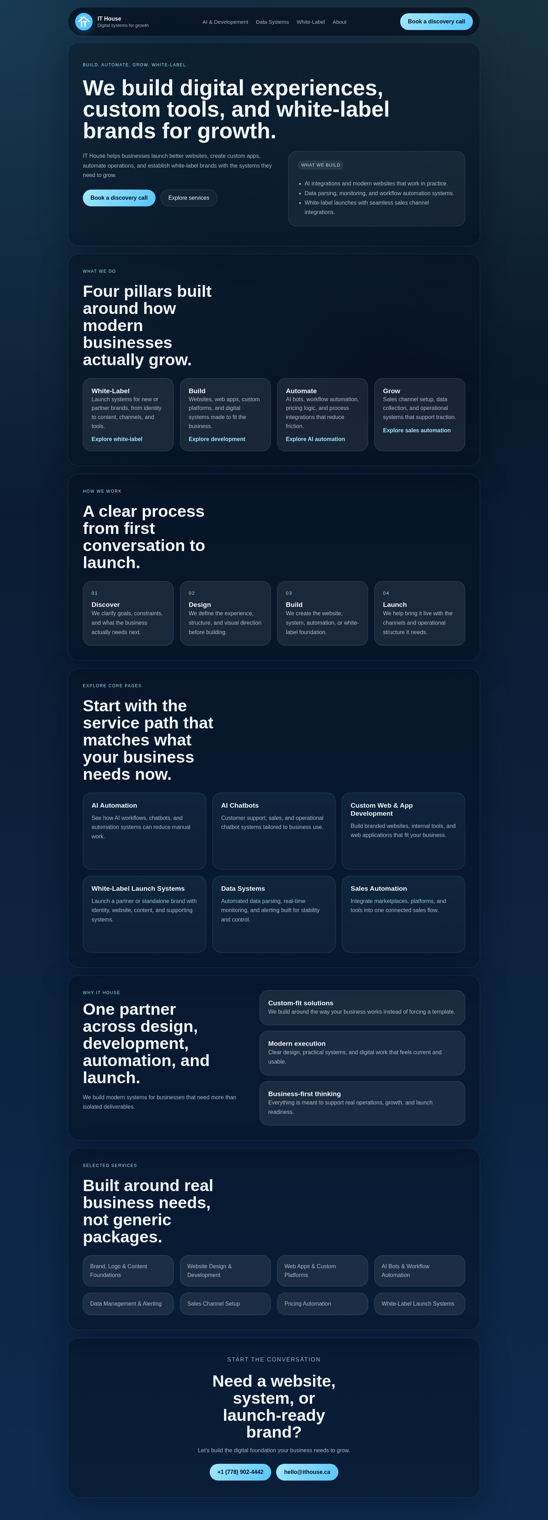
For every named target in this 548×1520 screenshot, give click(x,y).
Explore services (188, 198)
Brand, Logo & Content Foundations (118, 1270)
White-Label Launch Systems (418, 1304)
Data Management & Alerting (126, 1304)
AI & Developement (225, 22)
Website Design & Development (209, 1270)
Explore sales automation (417, 430)
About (340, 22)
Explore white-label (117, 439)
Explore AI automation (315, 439)
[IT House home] (112, 21)
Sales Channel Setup (213, 1304)
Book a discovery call (436, 21)
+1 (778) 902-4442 (240, 1472)
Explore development (217, 439)
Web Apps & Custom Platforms (310, 1270)
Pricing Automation (307, 1304)
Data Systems (272, 22)
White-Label (311, 22)
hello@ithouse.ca (307, 1472)
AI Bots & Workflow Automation (406, 1270)
